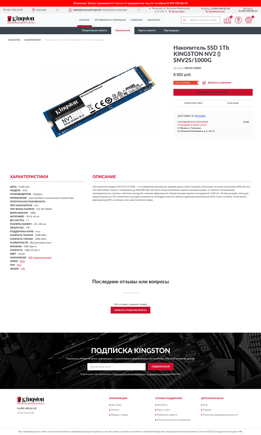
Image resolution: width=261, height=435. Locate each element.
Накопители (122, 30)
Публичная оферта (167, 415)
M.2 (19, 265)
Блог (205, 405)
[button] (215, 11)
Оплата (115, 410)
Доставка (116, 405)
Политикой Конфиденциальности (129, 374)
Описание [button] (233, 103)
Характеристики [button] (193, 103)
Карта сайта (163, 410)
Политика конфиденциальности (220, 415)
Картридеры (171, 30)
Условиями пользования (158, 374)
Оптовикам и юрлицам (110, 20)
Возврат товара (119, 415)
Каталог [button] (84, 20)
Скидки (207, 410)
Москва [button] (199, 116)
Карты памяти (147, 30)
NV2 (22, 261)
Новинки (136, 20)
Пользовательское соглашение (173, 420)
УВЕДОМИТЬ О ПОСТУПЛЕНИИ (213, 92)
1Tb (23, 269)
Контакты (153, 20)
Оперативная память (94, 30)
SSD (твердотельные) (39, 258)
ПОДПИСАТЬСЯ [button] (161, 367)
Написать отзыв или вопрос (130, 310)
